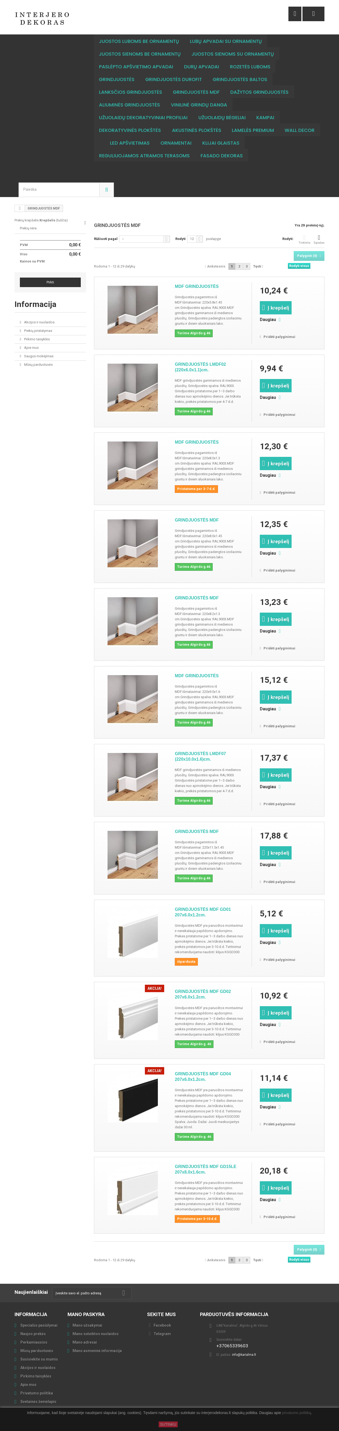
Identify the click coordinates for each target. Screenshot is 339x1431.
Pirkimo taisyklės (36, 339)
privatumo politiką (296, 1413)
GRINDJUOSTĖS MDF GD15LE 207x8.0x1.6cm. (205, 1169)
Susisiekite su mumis (39, 1359)
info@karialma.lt (244, 1355)
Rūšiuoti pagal (106, 239)
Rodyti (180, 239)
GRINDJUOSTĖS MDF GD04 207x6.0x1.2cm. (203, 1077)
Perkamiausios (33, 1342)
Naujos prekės (33, 1334)
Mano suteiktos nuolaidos (96, 1334)
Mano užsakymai (87, 1325)
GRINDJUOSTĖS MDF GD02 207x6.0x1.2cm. (203, 994)
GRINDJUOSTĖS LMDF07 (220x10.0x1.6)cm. (200, 756)
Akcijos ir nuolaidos (39, 322)
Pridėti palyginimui (279, 337)
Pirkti (50, 282)
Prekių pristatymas (37, 331)
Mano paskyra (86, 1314)
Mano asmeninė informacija (97, 1351)
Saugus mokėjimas (38, 356)
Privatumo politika (36, 1393)
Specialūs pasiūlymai (38, 1325)
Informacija (35, 304)
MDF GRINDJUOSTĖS (196, 286)
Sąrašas (319, 239)
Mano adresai (85, 1342)
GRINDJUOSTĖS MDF (196, 520)
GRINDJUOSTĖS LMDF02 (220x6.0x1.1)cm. (200, 367)
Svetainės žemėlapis (38, 1401)
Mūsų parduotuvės (38, 365)
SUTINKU (168, 1424)
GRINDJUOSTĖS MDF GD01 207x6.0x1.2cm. (203, 912)
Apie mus (31, 348)
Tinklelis (304, 239)
